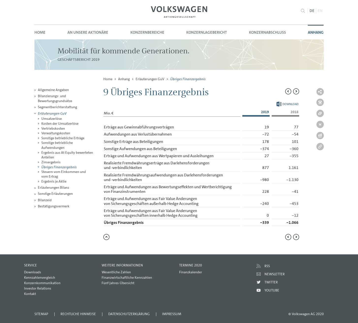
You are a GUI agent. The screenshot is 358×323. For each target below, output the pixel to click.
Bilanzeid (45, 200)
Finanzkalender (190, 272)
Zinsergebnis (51, 162)
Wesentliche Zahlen (116, 272)
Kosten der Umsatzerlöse (59, 123)
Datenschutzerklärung (129, 314)
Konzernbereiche (147, 32)
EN (320, 10)
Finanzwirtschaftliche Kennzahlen (127, 277)
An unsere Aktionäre (87, 32)
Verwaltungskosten (55, 133)
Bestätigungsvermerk (53, 206)
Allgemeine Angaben (53, 90)
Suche (303, 11)
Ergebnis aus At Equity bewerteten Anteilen (67, 155)
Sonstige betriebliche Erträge (62, 138)
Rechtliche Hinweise (78, 314)
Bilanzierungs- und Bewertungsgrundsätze (55, 98)
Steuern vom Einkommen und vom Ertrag (63, 174)
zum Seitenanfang (106, 237)
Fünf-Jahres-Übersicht (118, 283)
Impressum (171, 314)
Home (40, 32)
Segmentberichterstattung (57, 107)
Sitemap (41, 314)
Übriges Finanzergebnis (59, 167)
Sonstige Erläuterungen (55, 193)
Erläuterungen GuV (52, 113)
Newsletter (275, 274)
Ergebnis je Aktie (53, 181)
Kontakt (30, 294)
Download (287, 104)
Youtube (272, 290)
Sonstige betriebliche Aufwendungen (57, 145)
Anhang (316, 32)
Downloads (32, 272)
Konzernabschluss (267, 32)
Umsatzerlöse (51, 118)
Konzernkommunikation (42, 283)
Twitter (271, 282)
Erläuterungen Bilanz (53, 187)
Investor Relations (37, 288)
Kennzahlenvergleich (39, 277)
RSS (267, 266)
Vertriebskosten (53, 128)
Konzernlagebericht (206, 32)
